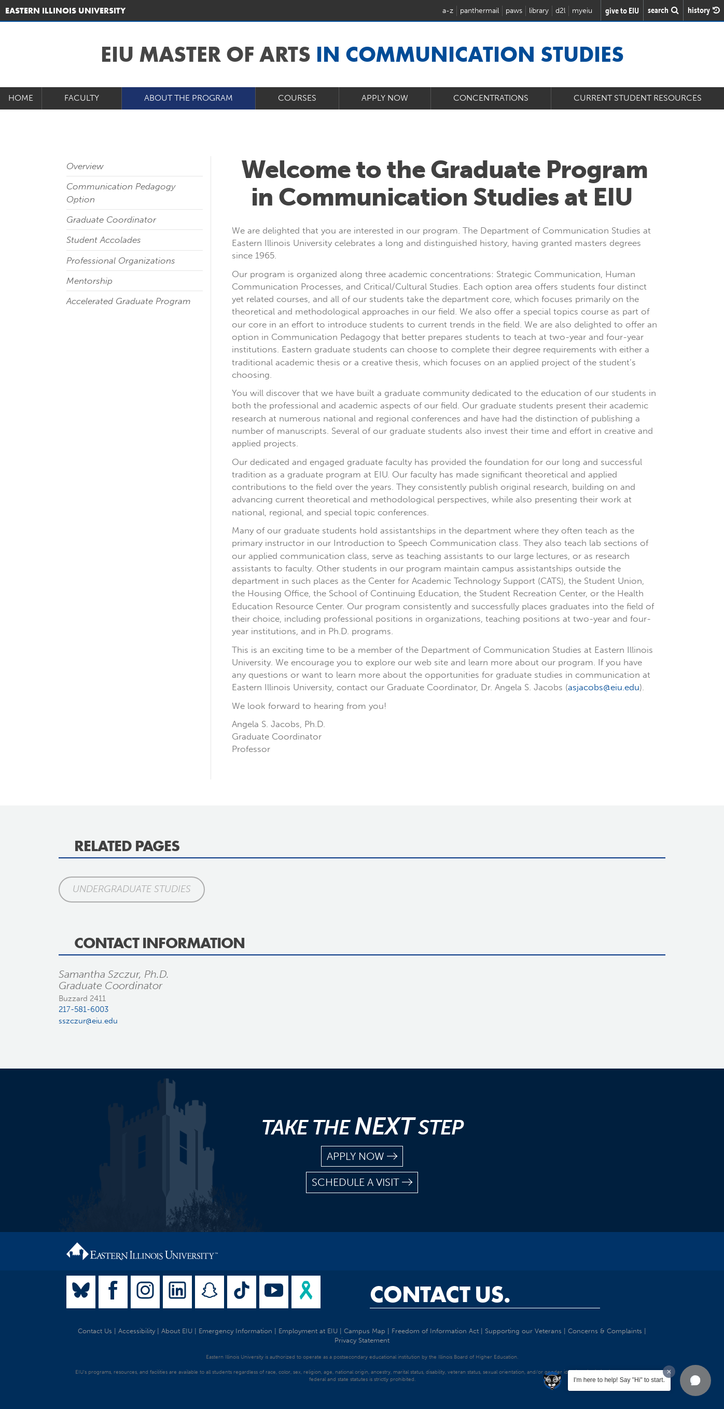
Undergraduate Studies (132, 889)
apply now (362, 1156)
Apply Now (384, 98)
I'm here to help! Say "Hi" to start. (619, 1380)
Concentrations (490, 98)
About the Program (188, 98)
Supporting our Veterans (523, 1331)
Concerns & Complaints (605, 1331)
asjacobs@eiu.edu (603, 687)
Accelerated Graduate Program (128, 301)
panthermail (479, 10)
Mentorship (89, 281)
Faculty (81, 98)
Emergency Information (235, 1331)
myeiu (582, 10)
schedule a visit (362, 1182)
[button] (695, 1380)
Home (20, 98)
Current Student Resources (638, 98)
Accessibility (136, 1331)
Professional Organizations (120, 260)
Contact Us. (440, 1294)
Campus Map (364, 1331)
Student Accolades (103, 240)
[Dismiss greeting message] (669, 1371)
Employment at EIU (308, 1331)
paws (514, 10)
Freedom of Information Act (435, 1331)
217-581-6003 (83, 1009)
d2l (560, 10)
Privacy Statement (362, 1340)
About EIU (176, 1331)
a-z (447, 10)
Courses (297, 98)
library (539, 10)
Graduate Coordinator (111, 219)
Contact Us (95, 1331)
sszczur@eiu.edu (88, 1020)
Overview (85, 166)
